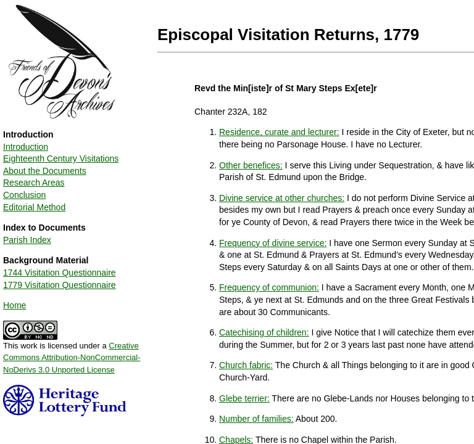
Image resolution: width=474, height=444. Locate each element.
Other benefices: (251, 165)
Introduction (25, 147)
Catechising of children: (264, 332)
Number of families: (256, 419)
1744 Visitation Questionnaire (59, 273)
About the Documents (44, 171)
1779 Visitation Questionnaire (59, 285)
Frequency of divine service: (272, 243)
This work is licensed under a (72, 353)
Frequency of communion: (269, 287)
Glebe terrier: (244, 398)
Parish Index (27, 240)
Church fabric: (246, 365)
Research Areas (34, 182)
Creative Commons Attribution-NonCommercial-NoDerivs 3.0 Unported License (72, 357)
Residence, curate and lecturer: (279, 132)
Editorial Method (34, 207)
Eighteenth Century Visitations (60, 158)
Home (14, 305)
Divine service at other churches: (281, 198)
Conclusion (24, 195)
